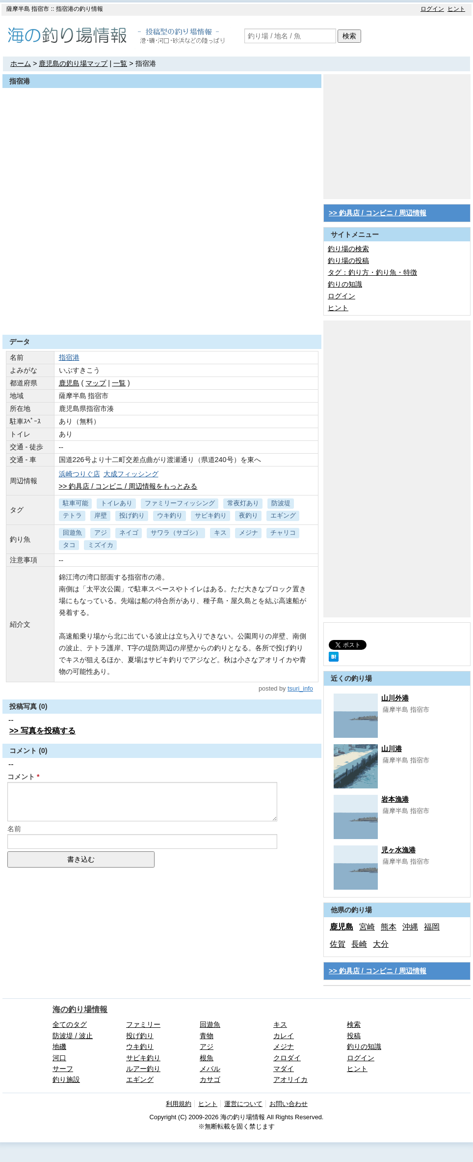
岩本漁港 (395, 799)
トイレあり (116, 503)
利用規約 (178, 1103)
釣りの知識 (345, 284)
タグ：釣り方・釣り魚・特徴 (372, 272)
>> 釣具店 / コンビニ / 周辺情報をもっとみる (128, 486)
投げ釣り (132, 515)
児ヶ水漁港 (398, 850)
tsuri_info (300, 688)
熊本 (388, 927)
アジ (100, 532)
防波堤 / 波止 (73, 1036)
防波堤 (280, 503)
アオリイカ (290, 1079)
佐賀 (337, 944)
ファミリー (143, 1024)
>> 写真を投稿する (42, 730)
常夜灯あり (243, 503)
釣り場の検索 (348, 249)
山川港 (391, 749)
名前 (14, 829)
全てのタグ (70, 1024)
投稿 (354, 1036)
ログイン (432, 8)
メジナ (248, 532)
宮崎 (367, 927)
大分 (381, 944)
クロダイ (287, 1058)
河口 (59, 1058)
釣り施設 (66, 1079)
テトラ (72, 515)
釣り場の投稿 (348, 260)
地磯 (59, 1046)
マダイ (283, 1069)
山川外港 (395, 698)
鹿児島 (69, 383)
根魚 (206, 1058)
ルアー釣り (143, 1069)
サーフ (63, 1069)
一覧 (120, 63)
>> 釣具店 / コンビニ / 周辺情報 (377, 213)
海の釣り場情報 (80, 1009)
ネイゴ (128, 532)
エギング (283, 515)
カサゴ (210, 1079)
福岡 (432, 927)
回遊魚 (72, 532)
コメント (21, 777)
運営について (243, 1103)
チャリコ (283, 532)
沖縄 (410, 927)
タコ (69, 545)
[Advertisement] (162, 310)
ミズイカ (100, 545)
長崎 (359, 944)
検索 (349, 36)
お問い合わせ (288, 1103)
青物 (206, 1036)
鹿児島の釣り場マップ (73, 63)
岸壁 (100, 515)
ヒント (456, 8)
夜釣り (248, 515)
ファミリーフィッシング (180, 503)
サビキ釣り (211, 515)
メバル (210, 1069)
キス (220, 532)
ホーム (20, 63)
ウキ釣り (170, 515)
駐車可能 (75, 503)
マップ (95, 383)
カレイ (283, 1036)
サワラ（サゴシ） (176, 532)
